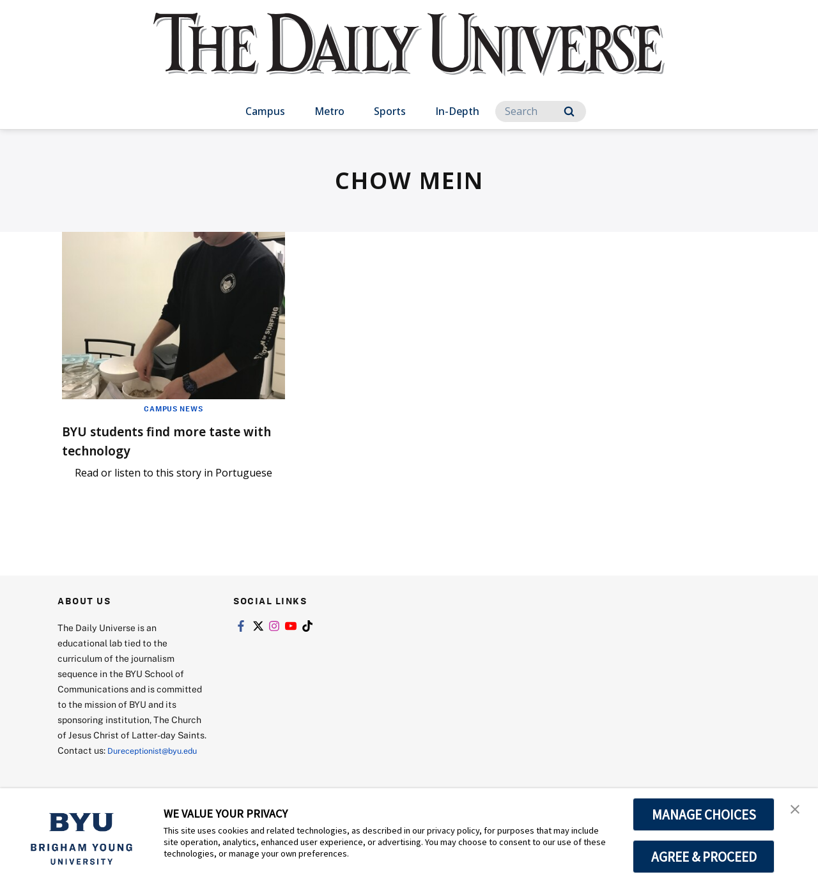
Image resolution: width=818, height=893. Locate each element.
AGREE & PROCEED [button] (704, 857)
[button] (797, 811)
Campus (265, 111)
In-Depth (457, 111)
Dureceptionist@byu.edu (109, 764)
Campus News (173, 408)
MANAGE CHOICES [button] (704, 814)
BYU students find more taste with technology (152, 440)
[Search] (541, 111)
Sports (390, 111)
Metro (329, 111)
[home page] (409, 57)
